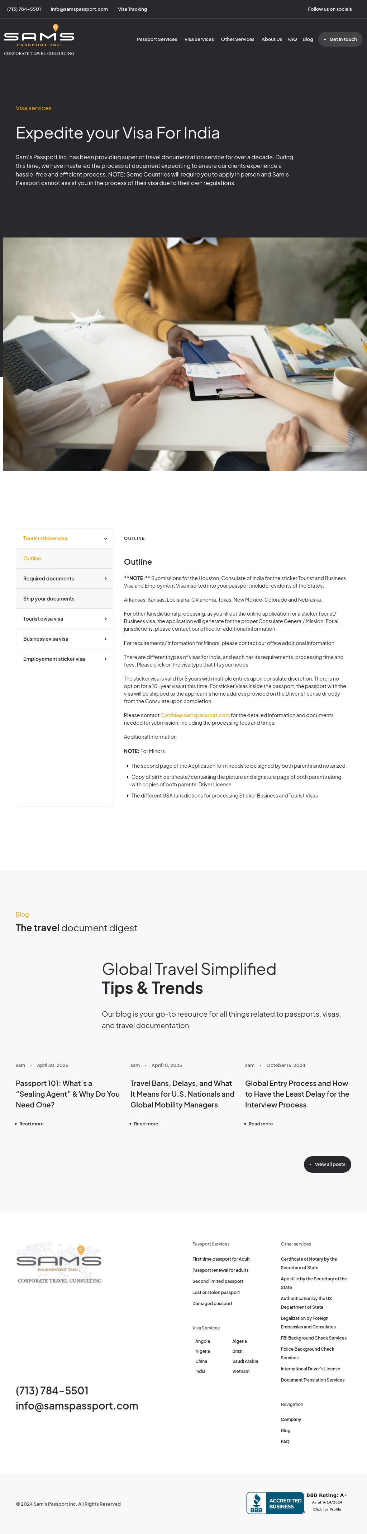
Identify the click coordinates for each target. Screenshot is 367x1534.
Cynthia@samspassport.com (195, 715)
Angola (202, 1341)
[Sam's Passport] (39, 39)
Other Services (237, 39)
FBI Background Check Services (314, 1338)
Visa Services (199, 39)
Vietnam (240, 1371)
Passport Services (157, 39)
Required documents (48, 578)
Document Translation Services (313, 1380)
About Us (272, 39)
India (200, 1371)
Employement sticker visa (54, 658)
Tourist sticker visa (45, 538)
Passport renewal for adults (220, 1270)
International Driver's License (310, 1368)
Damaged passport (212, 1303)
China (201, 1361)
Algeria (239, 1341)
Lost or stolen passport (216, 1292)
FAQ (292, 39)
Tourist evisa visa (43, 618)
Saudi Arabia (245, 1361)
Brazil (237, 1351)
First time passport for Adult (221, 1259)
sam (20, 1065)
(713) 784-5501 (52, 1390)
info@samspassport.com (77, 1405)
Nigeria (202, 1351)
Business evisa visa (45, 638)
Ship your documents (49, 598)
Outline (32, 558)
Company (291, 1419)
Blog (307, 39)
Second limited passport (217, 1281)
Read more (31, 1123)
